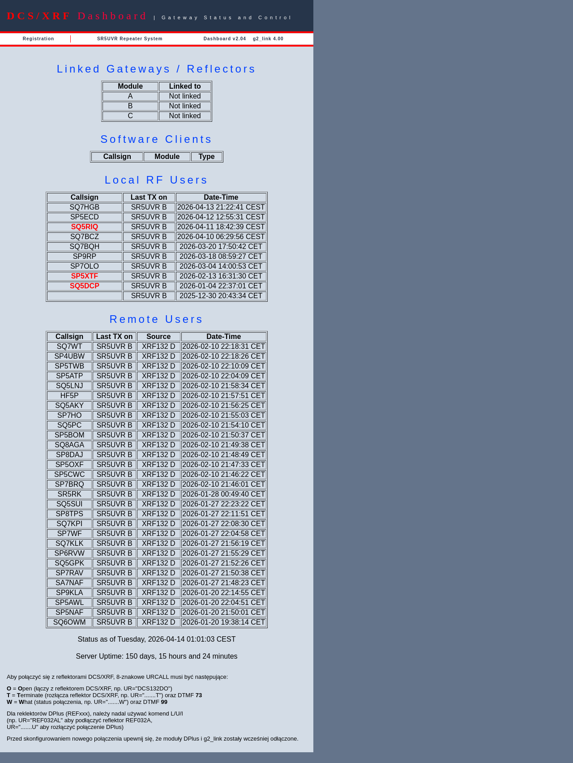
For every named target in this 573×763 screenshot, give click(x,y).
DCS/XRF (39, 15)
